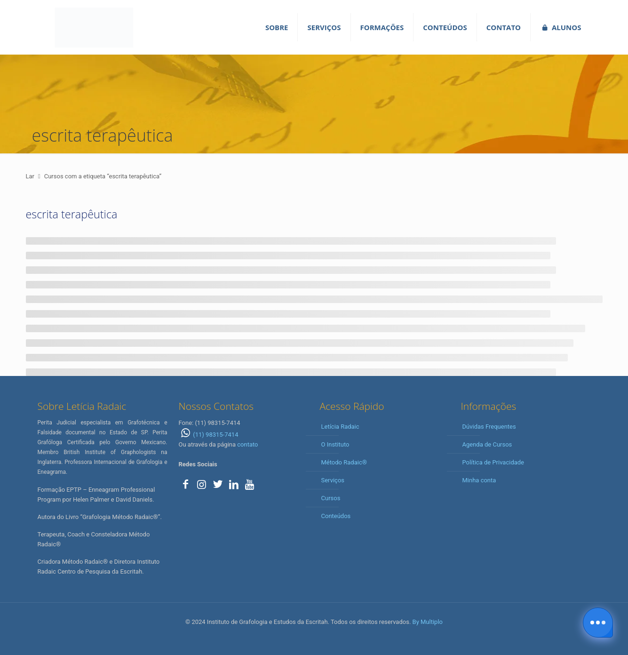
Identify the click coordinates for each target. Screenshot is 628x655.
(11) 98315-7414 (208, 434)
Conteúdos (336, 515)
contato (247, 444)
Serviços (333, 480)
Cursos (331, 498)
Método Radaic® (344, 462)
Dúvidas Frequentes (489, 426)
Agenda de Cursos (487, 444)
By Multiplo (428, 621)
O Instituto (335, 444)
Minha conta (479, 480)
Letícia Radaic (340, 426)
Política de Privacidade (493, 462)
